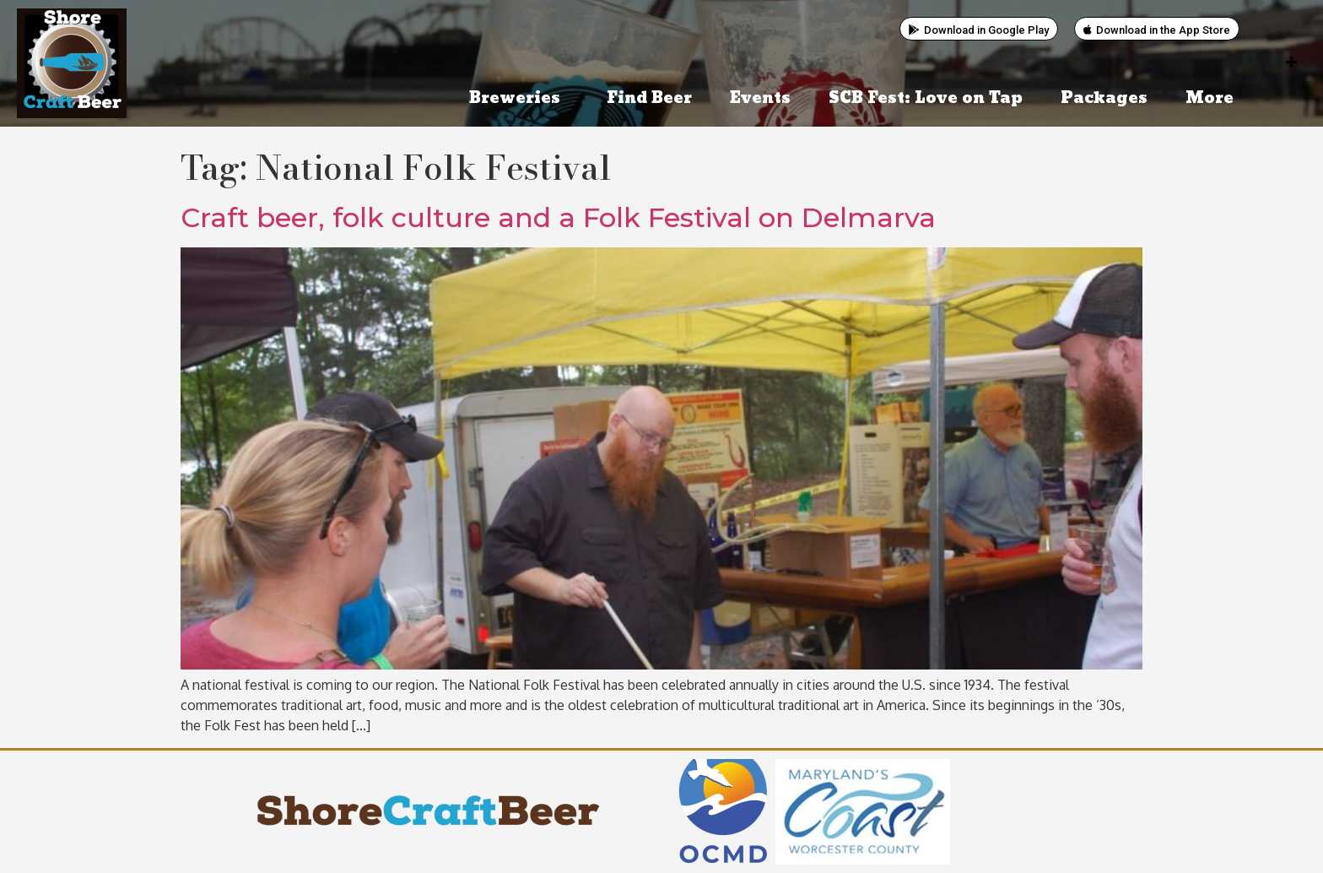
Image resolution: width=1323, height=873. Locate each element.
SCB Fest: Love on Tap (926, 98)
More (1213, 98)
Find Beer (649, 98)
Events (760, 98)
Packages (1104, 98)
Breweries (519, 98)
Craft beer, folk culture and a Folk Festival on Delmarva (558, 217)
